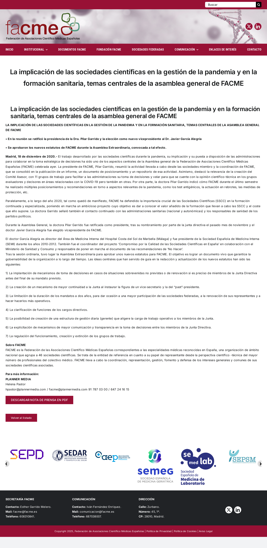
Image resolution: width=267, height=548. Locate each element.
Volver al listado (21, 417)
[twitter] (249, 26)
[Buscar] (230, 4)
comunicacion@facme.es (97, 511)
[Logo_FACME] (43, 14)
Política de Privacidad (159, 531)
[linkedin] (257, 26)
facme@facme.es (25, 511)
